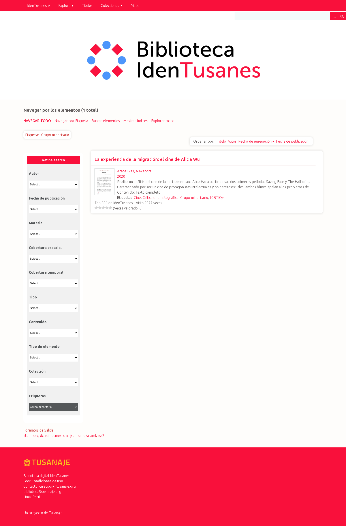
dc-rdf (45, 435)
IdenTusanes (37, 6)
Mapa (135, 6)
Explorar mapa (163, 121)
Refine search (53, 160)
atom (27, 435)
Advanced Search (334, 16)
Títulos (87, 6)
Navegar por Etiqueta (71, 121)
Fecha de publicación (292, 141)
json (73, 435)
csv (35, 435)
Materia (35, 223)
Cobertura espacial (45, 248)
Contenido (38, 322)
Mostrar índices (135, 121)
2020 (121, 176)
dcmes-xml (60, 435)
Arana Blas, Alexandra (134, 171)
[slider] (103, 207)
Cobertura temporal (46, 272)
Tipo (33, 297)
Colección (37, 371)
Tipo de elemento (44, 347)
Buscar (342, 16)
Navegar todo (37, 121)
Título (221, 141)
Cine (137, 198)
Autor (232, 141)
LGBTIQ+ (217, 198)
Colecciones (110, 6)
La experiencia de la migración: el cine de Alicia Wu (147, 159)
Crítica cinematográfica (161, 198)
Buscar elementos (106, 121)
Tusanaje (55, 513)
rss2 (101, 435)
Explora (64, 6)
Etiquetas (37, 396)
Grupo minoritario (194, 198)
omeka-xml (87, 435)
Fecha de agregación (254, 141)
